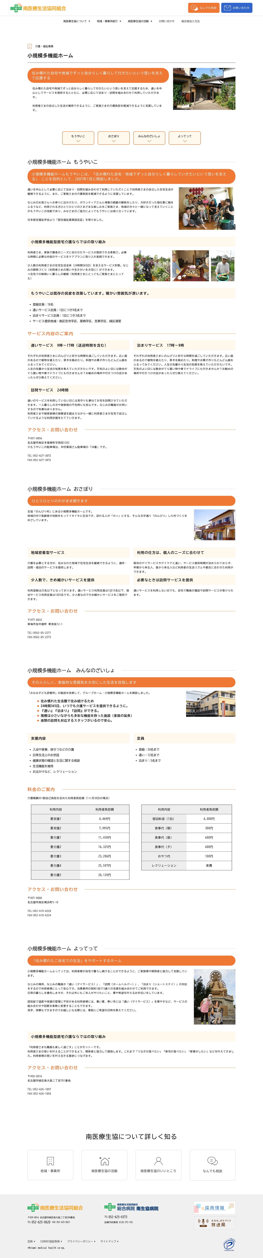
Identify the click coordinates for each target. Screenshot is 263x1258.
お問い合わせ (237, 7)
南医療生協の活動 (140, 21)
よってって (185, 139)
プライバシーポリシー (81, 1241)
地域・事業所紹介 (109, 21)
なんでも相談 (204, 8)
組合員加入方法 (191, 21)
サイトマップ (109, 1241)
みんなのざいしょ (149, 139)
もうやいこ (78, 139)
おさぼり (114, 139)
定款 (31, 1241)
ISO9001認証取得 (51, 1241)
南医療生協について (76, 21)
